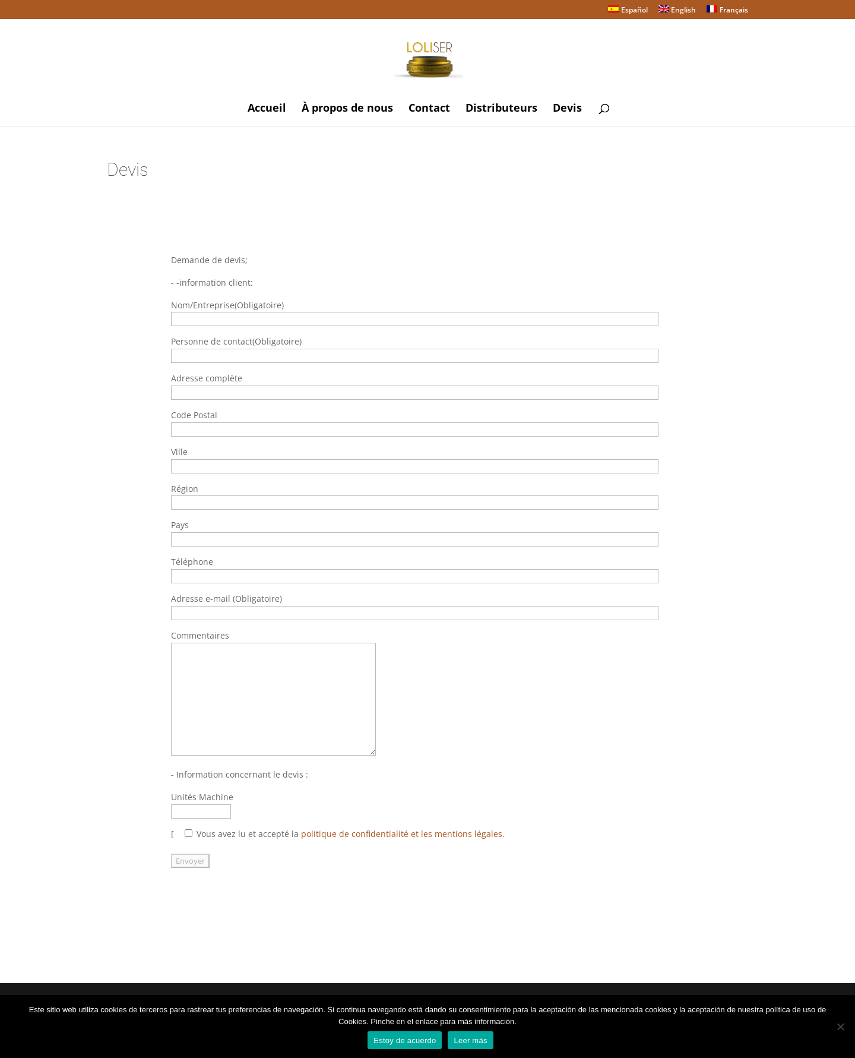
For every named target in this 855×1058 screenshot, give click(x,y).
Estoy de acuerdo (404, 1040)
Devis (567, 109)
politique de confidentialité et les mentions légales (401, 833)
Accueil (267, 109)
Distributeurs (501, 109)
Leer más (470, 1040)
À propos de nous (347, 109)
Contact (429, 109)
